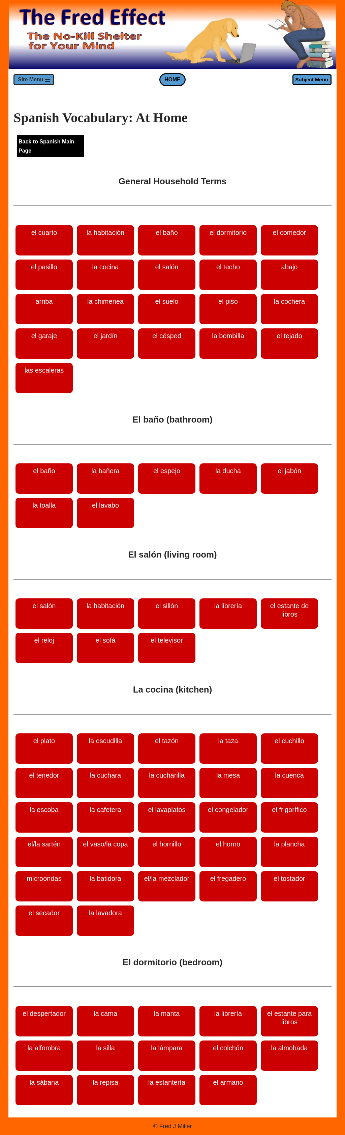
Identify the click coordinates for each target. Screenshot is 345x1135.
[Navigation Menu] (33, 79)
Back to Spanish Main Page (46, 146)
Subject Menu (311, 79)
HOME (172, 79)
